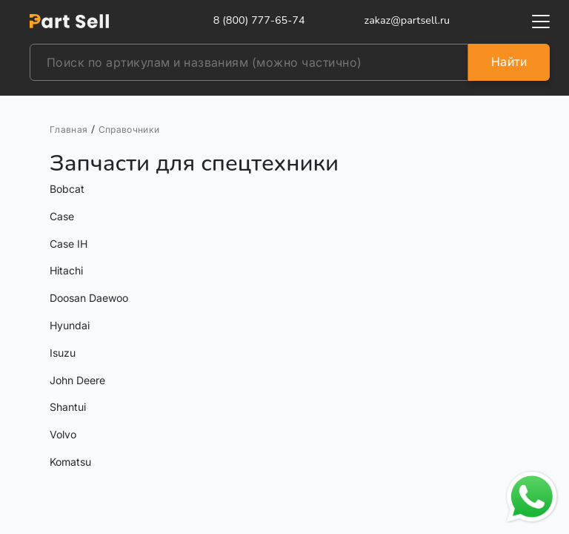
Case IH (68, 243)
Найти (509, 61)
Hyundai (70, 325)
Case (62, 216)
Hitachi (66, 270)
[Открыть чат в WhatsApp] (532, 497)
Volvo (63, 434)
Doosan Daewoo (89, 297)
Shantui (68, 406)
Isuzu (63, 352)
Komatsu (70, 461)
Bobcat (67, 188)
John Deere (77, 380)
